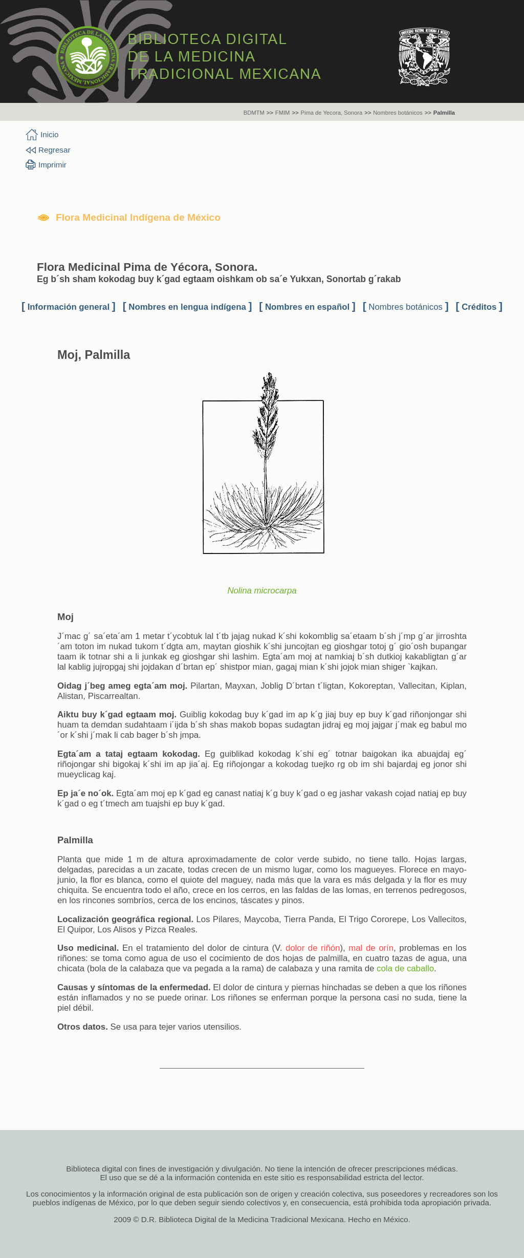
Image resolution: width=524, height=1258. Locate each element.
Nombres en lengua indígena (187, 307)
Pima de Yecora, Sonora (331, 113)
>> (270, 113)
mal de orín (371, 948)
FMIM (282, 113)
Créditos (479, 307)
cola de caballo (405, 968)
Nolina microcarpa (261, 590)
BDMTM (254, 113)
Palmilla (444, 113)
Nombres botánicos (397, 113)
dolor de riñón (313, 948)
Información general (69, 307)
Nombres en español (307, 307)
